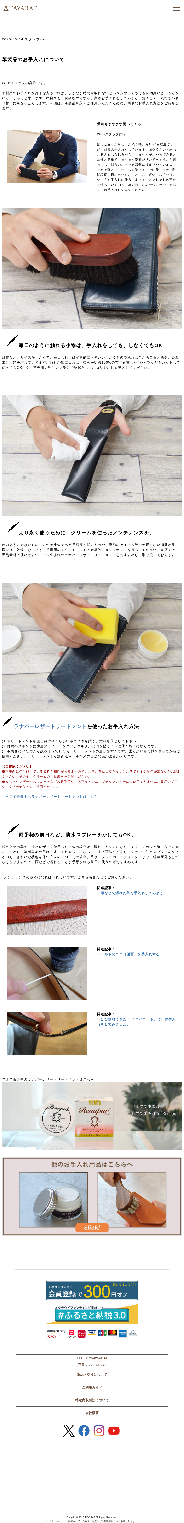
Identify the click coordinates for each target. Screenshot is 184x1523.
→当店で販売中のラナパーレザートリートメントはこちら (50, 797)
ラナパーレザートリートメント (44, 726)
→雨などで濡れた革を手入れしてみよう (130, 893)
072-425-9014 (96, 1358)
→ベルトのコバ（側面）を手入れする (128, 954)
